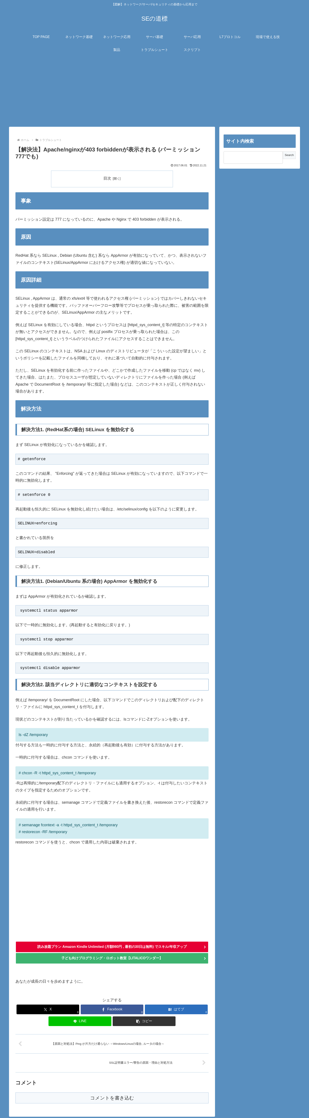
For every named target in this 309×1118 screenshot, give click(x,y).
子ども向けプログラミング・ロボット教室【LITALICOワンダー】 (112, 959)
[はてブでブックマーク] (176, 1011)
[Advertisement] (154, 91)
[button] (144, 1023)
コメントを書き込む (112, 1099)
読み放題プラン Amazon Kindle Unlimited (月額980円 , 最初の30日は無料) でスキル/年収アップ (112, 947)
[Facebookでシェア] (112, 1011)
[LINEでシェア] (79, 1023)
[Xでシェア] (48, 1011)
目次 (107, 178)
